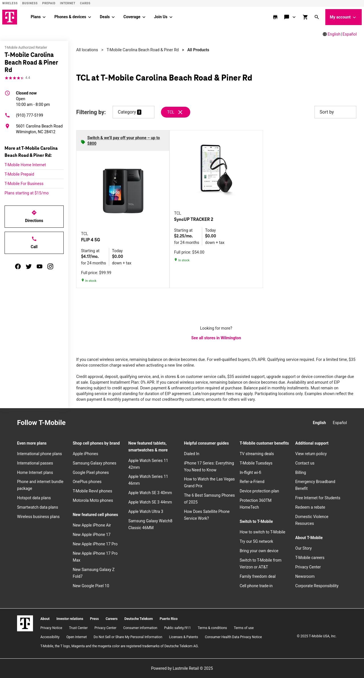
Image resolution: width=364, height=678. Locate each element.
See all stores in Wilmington (216, 338)
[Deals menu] (113, 17)
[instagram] (50, 266)
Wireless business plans (38, 516)
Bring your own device (259, 550)
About (44, 619)
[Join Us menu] (170, 17)
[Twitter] (101, 423)
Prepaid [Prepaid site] (49, 3)
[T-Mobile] (25, 623)
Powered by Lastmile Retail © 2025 (182, 668)
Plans (36, 17)
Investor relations (69, 619)
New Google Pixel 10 (91, 586)
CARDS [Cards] (85, 3)
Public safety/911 (177, 628)
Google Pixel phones (91, 472)
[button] (317, 17)
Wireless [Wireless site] (10, 3)
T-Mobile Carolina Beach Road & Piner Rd (143, 50)
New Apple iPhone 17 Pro (95, 544)
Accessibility (49, 637)
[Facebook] (88, 423)
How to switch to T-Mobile (263, 532)
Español (350, 34)
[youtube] (39, 266)
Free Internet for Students (317, 498)
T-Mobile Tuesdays (256, 463)
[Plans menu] (44, 17)
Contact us (304, 463)
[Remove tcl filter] (176, 112)
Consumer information (140, 628)
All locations (87, 50)
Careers (111, 619)
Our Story (303, 548)
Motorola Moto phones (93, 500)
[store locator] (275, 17)
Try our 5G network (256, 541)
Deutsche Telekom (138, 619)
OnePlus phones (87, 481)
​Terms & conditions (212, 628)
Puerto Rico (168, 619)
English (334, 34)
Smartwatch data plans (37, 507)
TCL (170, 112)
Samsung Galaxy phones (94, 463)
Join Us (160, 17)
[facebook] (18, 266)
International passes (35, 463)
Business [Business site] (30, 3)
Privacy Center (308, 567)
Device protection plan (259, 491)
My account (343, 17)
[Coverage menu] (143, 17)
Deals (105, 17)
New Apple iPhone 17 (92, 534)
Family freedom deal (258, 576)
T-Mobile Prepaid (19, 174)
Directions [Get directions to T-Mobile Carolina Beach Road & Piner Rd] (34, 216)
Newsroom (305, 576)
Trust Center (78, 628)
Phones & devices (70, 17)
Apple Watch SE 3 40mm (150, 492)
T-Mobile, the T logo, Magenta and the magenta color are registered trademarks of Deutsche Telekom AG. (119, 646)
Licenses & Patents (183, 637)
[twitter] (28, 266)
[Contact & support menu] (294, 17)
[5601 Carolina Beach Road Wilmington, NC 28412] (34, 129)
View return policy (311, 453)
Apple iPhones (85, 453)
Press (94, 619)
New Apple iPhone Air (92, 525)
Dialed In (191, 453)
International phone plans (39, 453)
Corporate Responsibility (316, 586)
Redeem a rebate (310, 507)
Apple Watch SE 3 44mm (150, 502)
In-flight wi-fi (250, 472)
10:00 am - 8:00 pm (33, 98)
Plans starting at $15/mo (27, 193)
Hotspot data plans (34, 498)
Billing (300, 472)
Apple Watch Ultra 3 (145, 511)
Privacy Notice (51, 628)
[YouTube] (113, 423)
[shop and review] (306, 17)
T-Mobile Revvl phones (92, 491)
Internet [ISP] (67, 3)
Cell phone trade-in (256, 586)
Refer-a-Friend (252, 481)
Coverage (131, 17)
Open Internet (76, 637)
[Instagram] (76, 423)
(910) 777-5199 (24, 115)
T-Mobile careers (309, 557)
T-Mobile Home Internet (25, 165)
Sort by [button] (335, 112)
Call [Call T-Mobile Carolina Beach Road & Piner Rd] (34, 242)
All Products (198, 50)
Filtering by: (91, 112)
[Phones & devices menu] (89, 17)
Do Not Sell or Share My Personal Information (128, 637)
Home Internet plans (35, 472)
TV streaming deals (257, 453)
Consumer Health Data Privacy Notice (233, 637)
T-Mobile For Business (24, 183)
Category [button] (127, 112)
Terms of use (244, 628)
